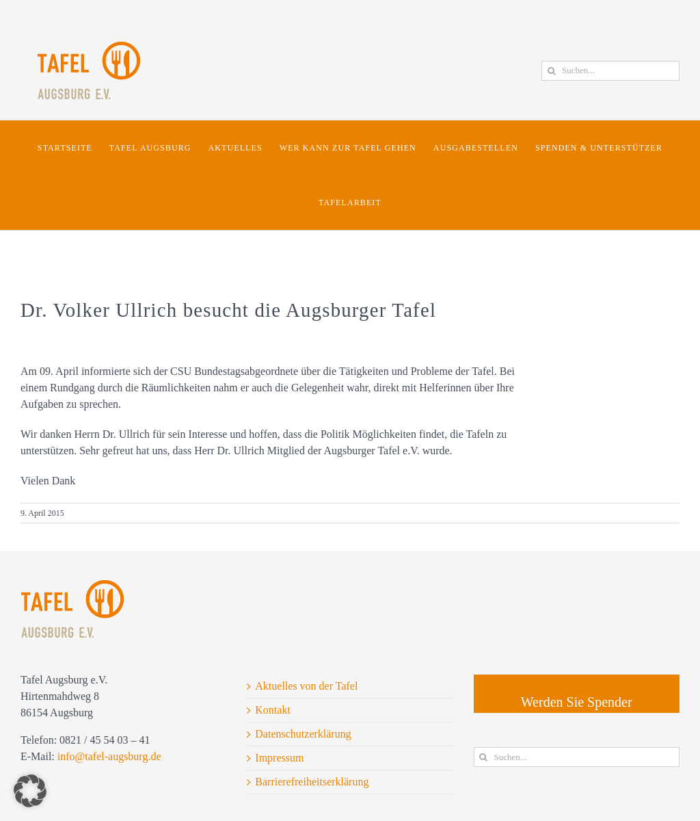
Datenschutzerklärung (303, 734)
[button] (30, 791)
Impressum (279, 758)
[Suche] (551, 71)
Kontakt (273, 710)
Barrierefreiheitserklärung (311, 781)
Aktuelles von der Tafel (306, 686)
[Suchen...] (610, 71)
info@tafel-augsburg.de (109, 756)
